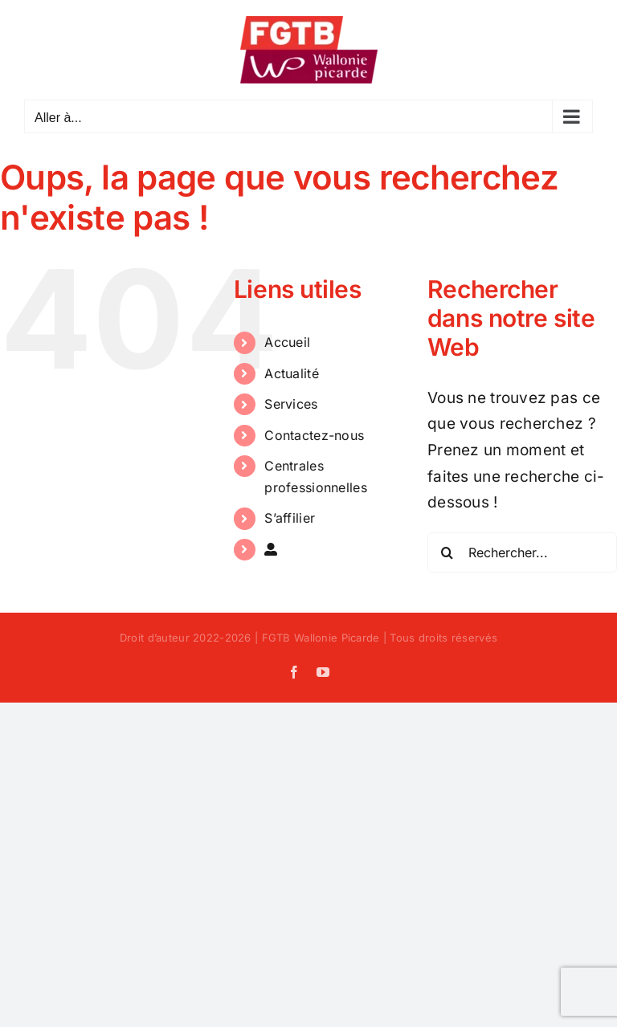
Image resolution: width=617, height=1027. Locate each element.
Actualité (291, 373)
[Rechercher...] (522, 552)
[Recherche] (447, 552)
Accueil (287, 342)
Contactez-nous (314, 435)
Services (290, 404)
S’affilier (289, 518)
